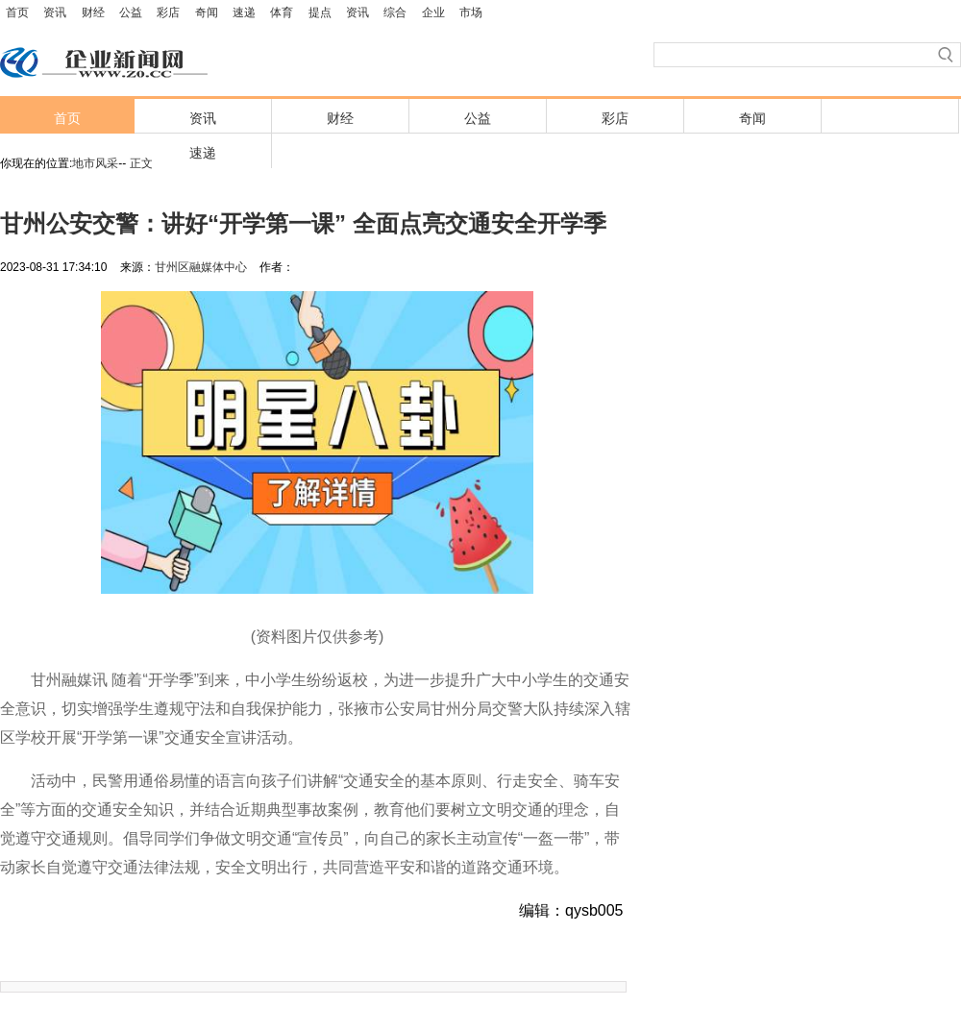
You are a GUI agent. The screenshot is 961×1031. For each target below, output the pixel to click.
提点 (320, 12)
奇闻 (206, 12)
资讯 (54, 12)
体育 (281, 12)
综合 (395, 12)
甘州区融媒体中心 (201, 267)
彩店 (168, 12)
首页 (17, 12)
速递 (244, 12)
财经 (93, 12)
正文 (141, 163)
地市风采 (95, 163)
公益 (130, 12)
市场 (470, 12)
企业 (433, 12)
